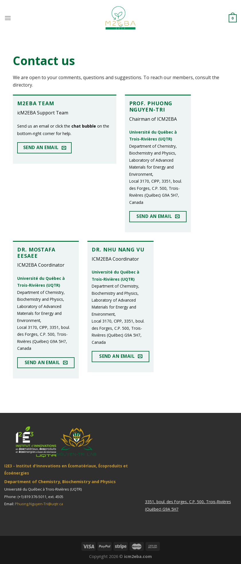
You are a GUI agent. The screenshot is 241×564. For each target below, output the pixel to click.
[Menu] (7, 18)
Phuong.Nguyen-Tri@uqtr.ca (39, 503)
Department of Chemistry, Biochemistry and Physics (60, 481)
